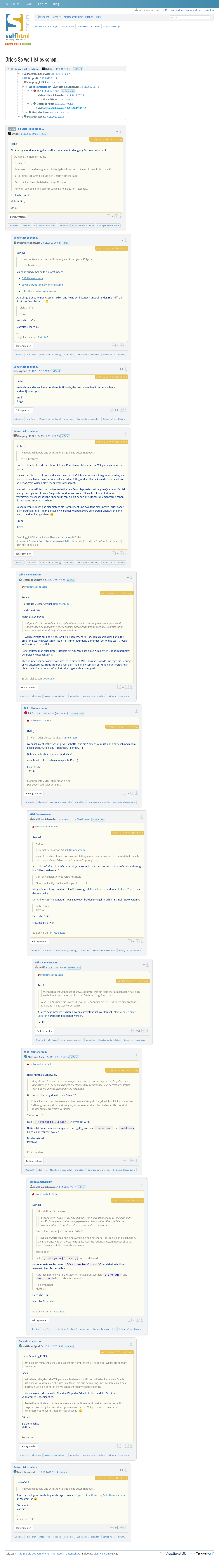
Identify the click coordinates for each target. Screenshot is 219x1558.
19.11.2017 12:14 (48, 1472)
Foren (55, 17)
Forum (42, 4)
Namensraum (61, 603)
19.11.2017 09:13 (66, 1187)
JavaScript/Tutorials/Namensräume (42, 284)
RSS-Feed (95, 26)
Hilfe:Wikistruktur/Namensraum (40, 291)
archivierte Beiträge (111, 26)
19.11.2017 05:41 (55, 579)
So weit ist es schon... (31, 128)
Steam (32, 541)
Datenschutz (73, 1553)
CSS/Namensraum (32, 278)
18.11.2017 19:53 (28, 133)
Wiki (29, 4)
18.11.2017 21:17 (41, 371)
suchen (89, 17)
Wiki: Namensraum (30, 574)
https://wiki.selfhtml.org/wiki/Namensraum (100, 1495)
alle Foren (26, 225)
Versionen (61, 713)
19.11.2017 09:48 (56, 967)
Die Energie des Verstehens (33, 1553)
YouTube (44, 541)
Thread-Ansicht (67, 26)
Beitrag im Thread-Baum (108, 225)
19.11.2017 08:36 (59, 1057)
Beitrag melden (18, 216)
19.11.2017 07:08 (44, 713)
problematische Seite (35, 586)
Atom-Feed (83, 26)
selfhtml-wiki (77, 713)
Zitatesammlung (73, 17)
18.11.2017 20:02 (50, 242)
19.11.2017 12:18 (54, 1346)
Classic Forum (102, 1553)
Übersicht (43, 17)
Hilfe (99, 17)
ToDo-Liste (43, 337)
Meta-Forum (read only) (46, 26)
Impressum (57, 1553)
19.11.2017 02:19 (50, 436)
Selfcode (69, 541)
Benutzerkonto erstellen (83, 225)
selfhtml (43, 134)
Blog (56, 4)
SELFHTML (13, 4)
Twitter (22, 541)
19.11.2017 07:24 (66, 819)
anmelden (63, 225)
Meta (12, 128)
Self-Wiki (57, 541)
